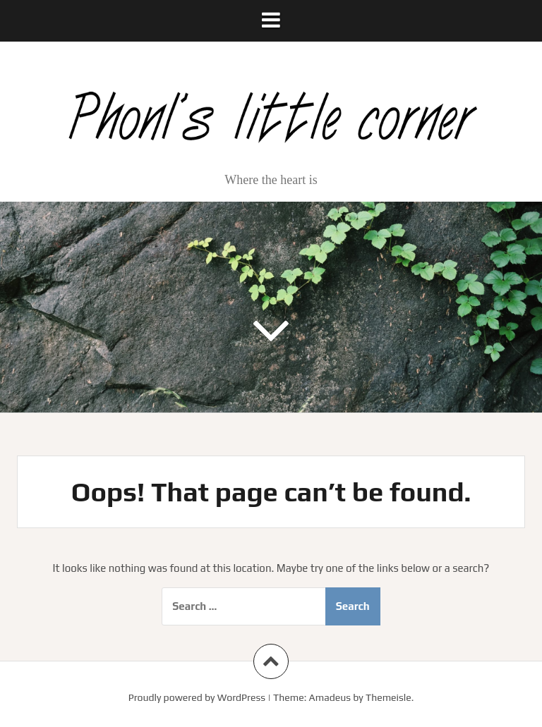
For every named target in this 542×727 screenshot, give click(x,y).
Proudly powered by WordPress (196, 697)
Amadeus (330, 697)
